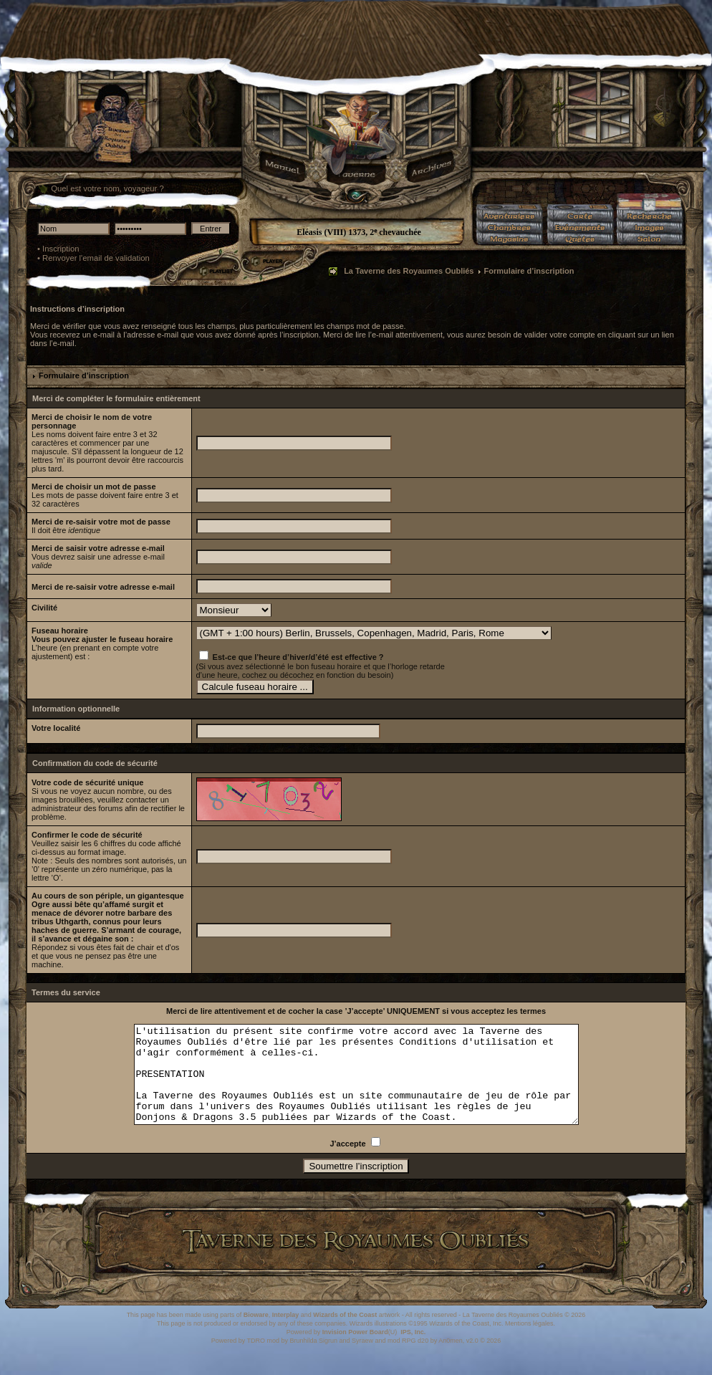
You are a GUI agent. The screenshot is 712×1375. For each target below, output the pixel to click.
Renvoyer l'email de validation (96, 258)
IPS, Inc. (412, 1351)
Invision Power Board (355, 1351)
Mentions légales (529, 1342)
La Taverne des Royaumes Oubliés (408, 271)
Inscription (61, 248)
